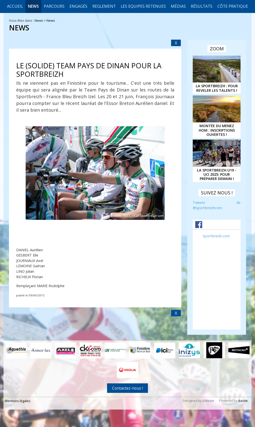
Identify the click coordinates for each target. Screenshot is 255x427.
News (33, 6)
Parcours (54, 6)
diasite (243, 400)
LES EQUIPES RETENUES (143, 6)
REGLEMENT (104, 6)
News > (41, 20)
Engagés (78, 6)
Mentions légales (17, 401)
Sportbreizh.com (216, 236)
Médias (178, 6)
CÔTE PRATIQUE (232, 6)
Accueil (15, 6)
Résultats (201, 6)
